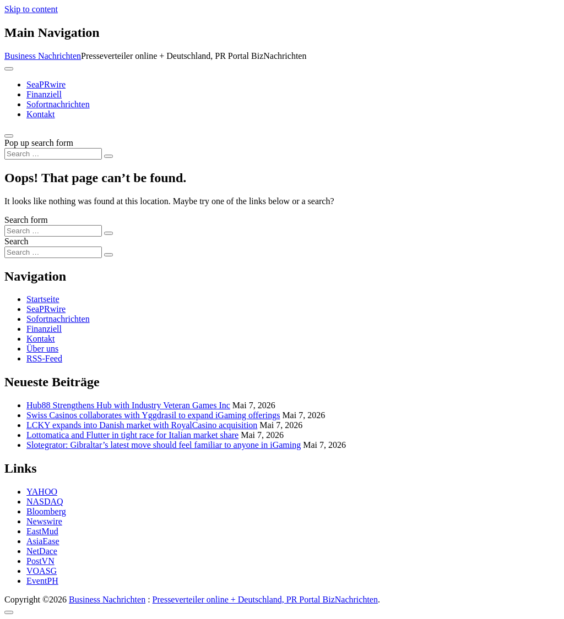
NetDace (41, 551)
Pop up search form (38, 142)
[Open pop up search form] (8, 136)
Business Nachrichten (42, 56)
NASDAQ (44, 501)
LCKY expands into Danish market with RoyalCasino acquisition (141, 425)
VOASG (41, 571)
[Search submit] (108, 156)
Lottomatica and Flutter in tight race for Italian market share (132, 435)
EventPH (42, 580)
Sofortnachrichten (58, 104)
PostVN (40, 561)
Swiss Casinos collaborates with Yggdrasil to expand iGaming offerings (153, 415)
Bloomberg (46, 511)
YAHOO (41, 491)
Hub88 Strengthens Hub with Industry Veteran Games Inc (128, 405)
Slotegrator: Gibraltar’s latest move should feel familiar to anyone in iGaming (163, 445)
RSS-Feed (44, 358)
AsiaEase (42, 541)
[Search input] (53, 154)
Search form (26, 219)
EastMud (42, 531)
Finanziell (44, 94)
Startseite (42, 299)
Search (16, 241)
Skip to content (31, 9)
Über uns (42, 348)
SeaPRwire (46, 84)
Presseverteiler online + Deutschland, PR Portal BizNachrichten (265, 599)
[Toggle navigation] (8, 68)
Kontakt (40, 114)
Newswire (44, 521)
